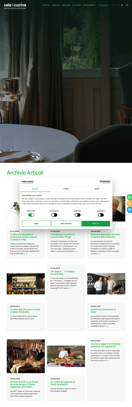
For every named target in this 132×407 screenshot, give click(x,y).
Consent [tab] (35, 189)
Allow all (96, 223)
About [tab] (97, 189)
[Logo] (15, 5)
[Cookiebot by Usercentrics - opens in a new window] (101, 182)
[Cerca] (127, 5)
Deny (36, 223)
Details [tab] (66, 189)
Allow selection (66, 223)
